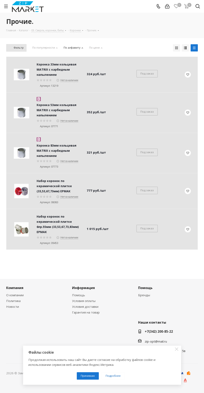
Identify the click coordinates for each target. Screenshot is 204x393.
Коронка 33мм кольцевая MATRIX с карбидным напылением (56, 69)
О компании (15, 295)
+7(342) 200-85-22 (159, 331)
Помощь (78, 295)
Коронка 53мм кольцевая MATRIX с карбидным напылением (56, 110)
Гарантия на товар (86, 312)
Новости (12, 306)
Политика (13, 301)
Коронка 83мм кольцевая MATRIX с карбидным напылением (56, 150)
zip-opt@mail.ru (156, 341)
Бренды (144, 295)
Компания (14, 288)
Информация (83, 288)
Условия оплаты (84, 301)
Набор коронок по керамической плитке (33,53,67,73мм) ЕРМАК (54, 186)
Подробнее (113, 376)
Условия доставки (85, 306)
